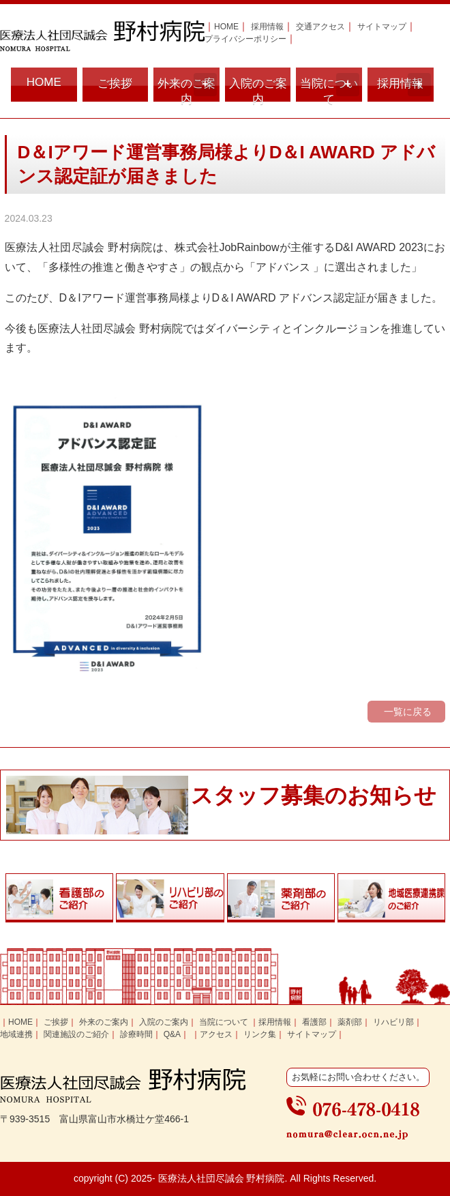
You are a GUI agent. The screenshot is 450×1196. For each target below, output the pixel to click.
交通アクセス (320, 26)
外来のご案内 (187, 87)
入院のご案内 (258, 89)
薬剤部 (350, 1022)
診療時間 (136, 1034)
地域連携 (16, 1034)
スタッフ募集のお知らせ (313, 795)
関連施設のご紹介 (76, 1034)
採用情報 (267, 26)
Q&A (172, 1034)
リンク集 (259, 1034)
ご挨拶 (114, 83)
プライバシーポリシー (245, 39)
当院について (329, 87)
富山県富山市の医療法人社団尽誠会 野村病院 (102, 35)
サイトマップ (381, 26)
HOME (226, 26)
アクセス (216, 1034)
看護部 (314, 1022)
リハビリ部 (393, 1022)
